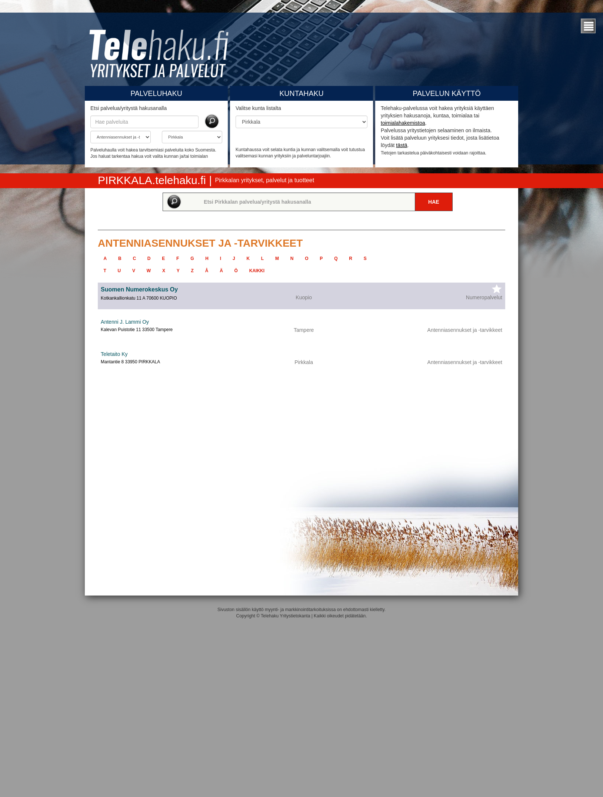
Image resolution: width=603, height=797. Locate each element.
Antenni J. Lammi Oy (125, 322)
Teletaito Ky (114, 354)
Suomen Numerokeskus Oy (139, 289)
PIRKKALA (153, 180)
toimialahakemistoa (403, 123)
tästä (401, 145)
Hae (433, 202)
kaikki (256, 270)
